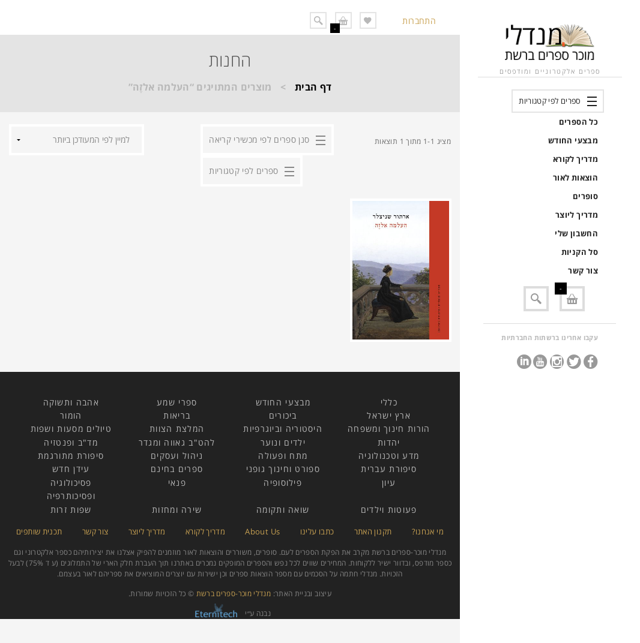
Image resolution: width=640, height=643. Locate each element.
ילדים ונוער (283, 442)
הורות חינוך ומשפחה (389, 428)
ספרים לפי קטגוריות (550, 100)
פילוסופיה (283, 482)
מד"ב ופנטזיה (71, 442)
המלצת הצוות (176, 428)
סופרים (585, 196)
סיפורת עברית (389, 468)
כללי (389, 402)
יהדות (389, 442)
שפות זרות (71, 509)
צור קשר (583, 270)
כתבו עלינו (317, 531)
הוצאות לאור (575, 177)
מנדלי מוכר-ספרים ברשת (233, 593)
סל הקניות (579, 252)
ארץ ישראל (389, 415)
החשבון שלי (576, 233)
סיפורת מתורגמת (71, 455)
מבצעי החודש (573, 140)
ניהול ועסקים (177, 455)
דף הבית (313, 87)
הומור (71, 415)
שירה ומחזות (177, 509)
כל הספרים (578, 121)
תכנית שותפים (39, 531)
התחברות (419, 20)
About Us (262, 531)
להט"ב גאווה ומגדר (177, 442)
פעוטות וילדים (389, 509)
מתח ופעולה (282, 455)
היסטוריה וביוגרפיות (282, 428)
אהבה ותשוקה (71, 402)
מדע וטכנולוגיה (388, 455)
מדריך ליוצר (576, 214)
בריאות (176, 415)
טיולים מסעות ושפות (71, 428)
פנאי (177, 482)
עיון (389, 482)
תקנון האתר (373, 531)
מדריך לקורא (575, 159)
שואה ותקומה (282, 509)
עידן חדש (70, 468)
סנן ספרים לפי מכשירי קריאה (259, 139)
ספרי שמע (177, 402)
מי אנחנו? (428, 531)
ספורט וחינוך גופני (283, 468)
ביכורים (283, 415)
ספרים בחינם (177, 468)
